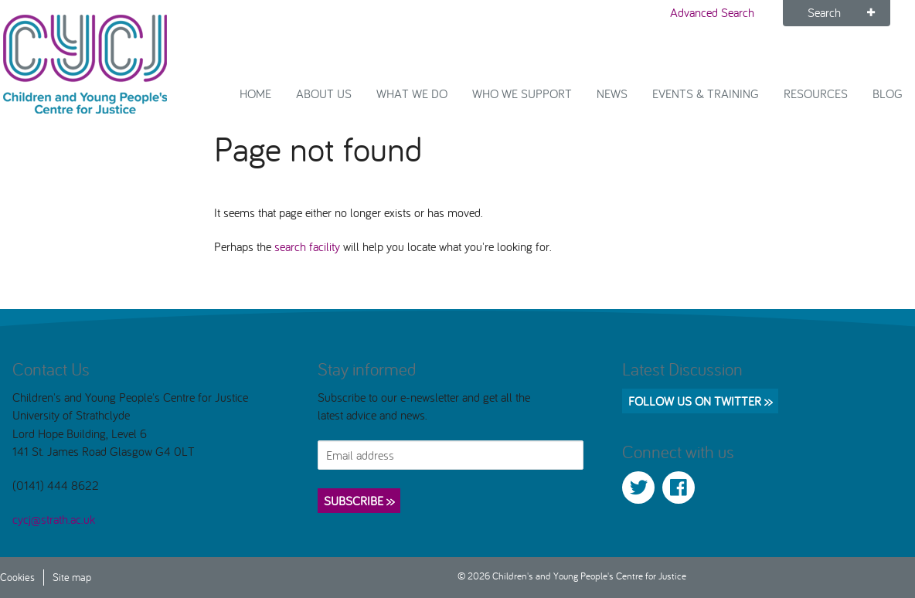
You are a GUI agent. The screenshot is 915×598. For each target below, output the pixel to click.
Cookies (17, 576)
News (612, 93)
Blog (887, 93)
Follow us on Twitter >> (700, 401)
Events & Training (705, 93)
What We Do (411, 93)
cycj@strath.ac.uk (53, 519)
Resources (816, 93)
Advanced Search (712, 12)
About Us (324, 93)
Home (255, 93)
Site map (72, 576)
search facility (307, 246)
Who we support (522, 93)
